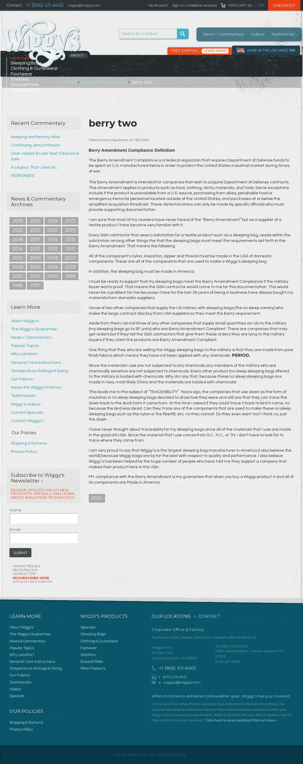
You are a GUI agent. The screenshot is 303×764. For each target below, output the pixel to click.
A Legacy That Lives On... (34, 167)
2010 (18, 258)
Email (14, 530)
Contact (14, 5)
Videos (257, 34)
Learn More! (215, 51)
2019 (70, 230)
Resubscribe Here (32, 579)
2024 (53, 221)
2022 (18, 230)
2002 (17, 276)
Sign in (178, 5)
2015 (70, 239)
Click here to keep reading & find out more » (241, 720)
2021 (35, 230)
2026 (18, 221)
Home (69, 82)
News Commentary (223, 34)
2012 (52, 248)
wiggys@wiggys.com (182, 682)
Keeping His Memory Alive (35, 137)
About (78, 55)
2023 (70, 221)
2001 (35, 276)
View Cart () (240, 5)
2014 (17, 248)
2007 (70, 258)
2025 (35, 221)
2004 (52, 267)
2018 (18, 239)
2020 (52, 230)
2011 (70, 248)
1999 (70, 276)
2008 (52, 258)
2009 (35, 258)
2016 (52, 239)
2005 (35, 267)
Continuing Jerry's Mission (35, 145)
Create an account (202, 5)
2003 (70, 267)
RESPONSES (22, 176)
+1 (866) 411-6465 (45, 5)
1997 (35, 285)
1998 (18, 285)
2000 (52, 276)
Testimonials (283, 34)
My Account (158, 5)
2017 (35, 239)
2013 (35, 248)
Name (15, 510)
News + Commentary (104, 82)
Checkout (284, 5)
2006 (17, 267)
